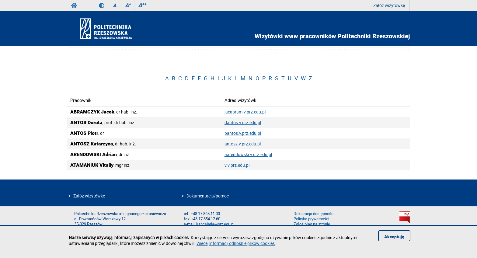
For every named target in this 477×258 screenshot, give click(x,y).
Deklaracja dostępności (314, 213)
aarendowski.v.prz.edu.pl (248, 154)
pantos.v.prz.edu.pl (243, 133)
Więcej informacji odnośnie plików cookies (236, 243)
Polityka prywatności (311, 218)
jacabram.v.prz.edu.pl (245, 112)
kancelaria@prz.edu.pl (215, 224)
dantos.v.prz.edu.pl (243, 122)
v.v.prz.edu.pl (237, 165)
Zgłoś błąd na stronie (312, 224)
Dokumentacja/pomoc (207, 196)
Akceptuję (394, 236)
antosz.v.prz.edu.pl (243, 144)
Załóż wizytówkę (389, 5)
